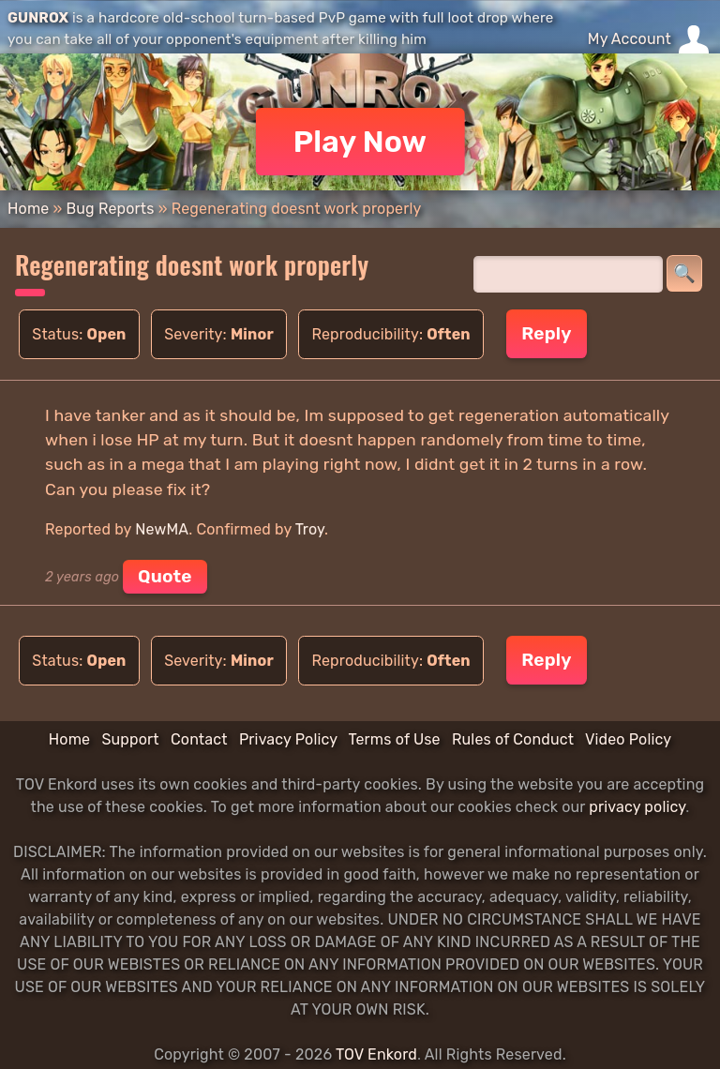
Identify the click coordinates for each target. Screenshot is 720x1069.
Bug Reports (110, 209)
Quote (165, 576)
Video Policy (628, 739)
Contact (199, 739)
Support (129, 739)
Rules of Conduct (513, 739)
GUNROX (38, 17)
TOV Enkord (376, 1054)
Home (28, 209)
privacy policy (637, 807)
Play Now (360, 141)
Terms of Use (395, 739)
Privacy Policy (288, 739)
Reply (546, 333)
